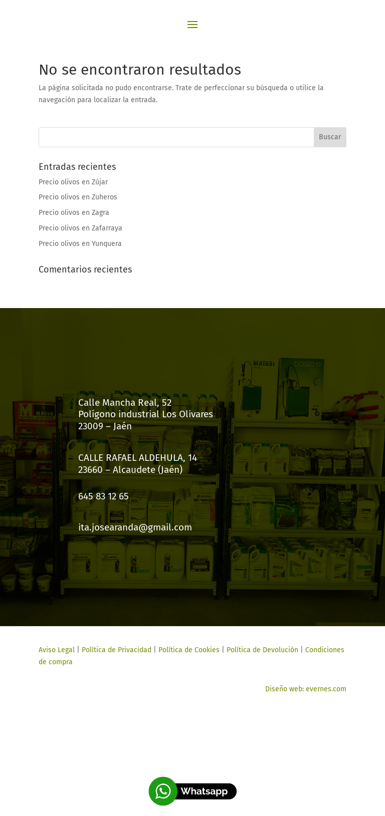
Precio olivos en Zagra (74, 212)
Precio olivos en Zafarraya (80, 228)
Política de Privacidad (116, 650)
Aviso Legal (57, 650)
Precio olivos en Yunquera (80, 243)
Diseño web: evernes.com (305, 689)
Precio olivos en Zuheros (78, 197)
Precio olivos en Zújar (73, 182)
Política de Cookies (188, 650)
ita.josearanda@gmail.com (135, 527)
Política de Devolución (262, 650)
